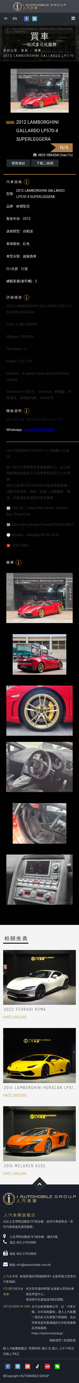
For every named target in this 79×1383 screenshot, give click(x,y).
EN (15, 19)
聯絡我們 (55, 1340)
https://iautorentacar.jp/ (47, 1333)
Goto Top (39, 1184)
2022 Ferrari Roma (25, 1009)
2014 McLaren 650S (25, 1165)
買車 (38, 50)
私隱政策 (70, 1340)
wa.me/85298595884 (39, 430)
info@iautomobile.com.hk (34, 1265)
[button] (57, 1366)
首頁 (24, 50)
